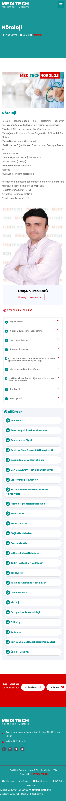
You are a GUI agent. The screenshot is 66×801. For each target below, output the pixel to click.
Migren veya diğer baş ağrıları (22, 369)
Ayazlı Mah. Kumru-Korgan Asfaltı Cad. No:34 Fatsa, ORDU (33, 734)
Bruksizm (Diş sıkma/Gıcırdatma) (24, 331)
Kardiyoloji (14, 573)
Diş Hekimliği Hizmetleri (22, 480)
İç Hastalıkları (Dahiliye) (22, 553)
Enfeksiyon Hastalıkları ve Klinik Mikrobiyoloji (27, 491)
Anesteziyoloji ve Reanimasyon (26, 430)
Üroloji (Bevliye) (17, 652)
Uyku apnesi (13, 398)
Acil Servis (14, 420)
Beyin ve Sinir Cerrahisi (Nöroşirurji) (29, 450)
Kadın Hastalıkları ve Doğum (24, 563)
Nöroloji (13, 602)
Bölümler (26, 35)
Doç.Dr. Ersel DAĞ (33, 291)
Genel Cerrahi (16, 523)
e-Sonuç (24, 781)
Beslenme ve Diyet (19, 440)
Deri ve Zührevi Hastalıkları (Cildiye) (29, 470)
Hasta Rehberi (40, 781)
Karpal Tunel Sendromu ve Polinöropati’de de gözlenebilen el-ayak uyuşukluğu (30, 359)
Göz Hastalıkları (17, 543)
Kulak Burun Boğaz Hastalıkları (26, 583)
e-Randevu (8, 781)
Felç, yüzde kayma (16, 340)
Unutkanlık (12, 389)
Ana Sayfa (10, 35)
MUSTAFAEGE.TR (39, 774)
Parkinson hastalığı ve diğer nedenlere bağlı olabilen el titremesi (29, 379)
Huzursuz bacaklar (17, 349)
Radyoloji (13, 632)
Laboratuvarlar (17, 592)
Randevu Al (36, 297)
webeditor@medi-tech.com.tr (29, 794)
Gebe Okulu (15, 513)
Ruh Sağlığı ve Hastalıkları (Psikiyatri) (30, 642)
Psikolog (13, 622)
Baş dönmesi (14, 322)
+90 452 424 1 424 (16, 741)
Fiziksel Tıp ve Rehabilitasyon (25, 504)
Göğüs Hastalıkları (19, 533)
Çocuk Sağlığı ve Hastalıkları (25, 460)
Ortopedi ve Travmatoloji (23, 612)
